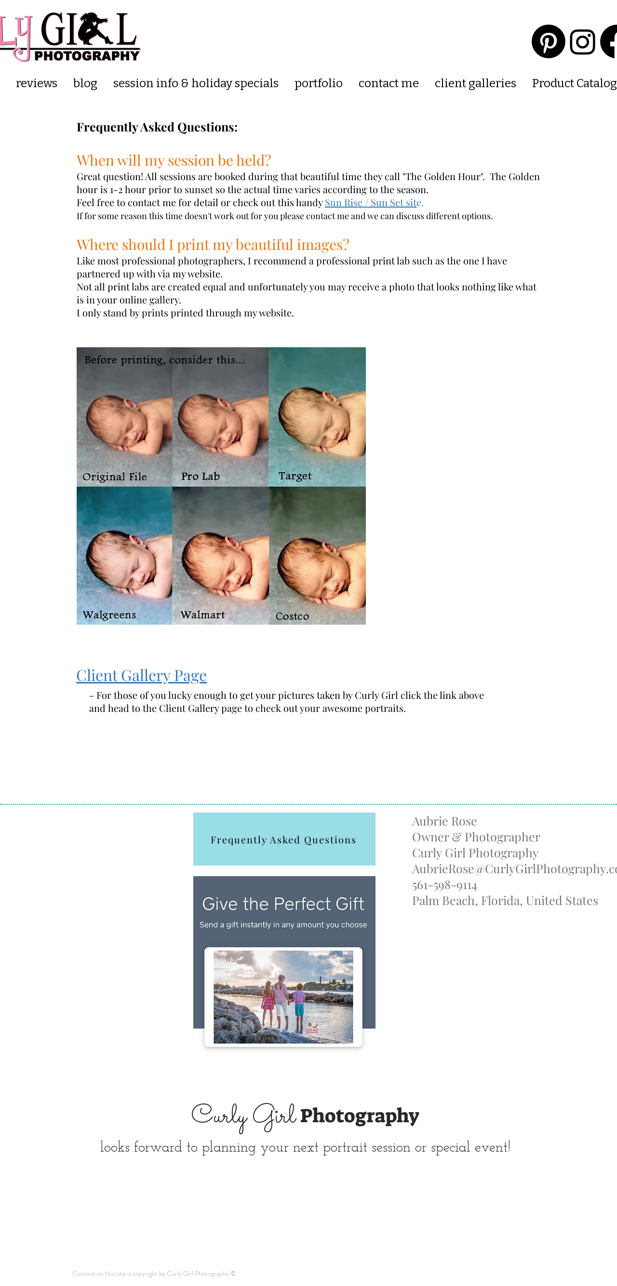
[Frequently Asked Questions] (284, 839)
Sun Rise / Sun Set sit (370, 202)
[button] (475, 84)
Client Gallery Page (141, 674)
